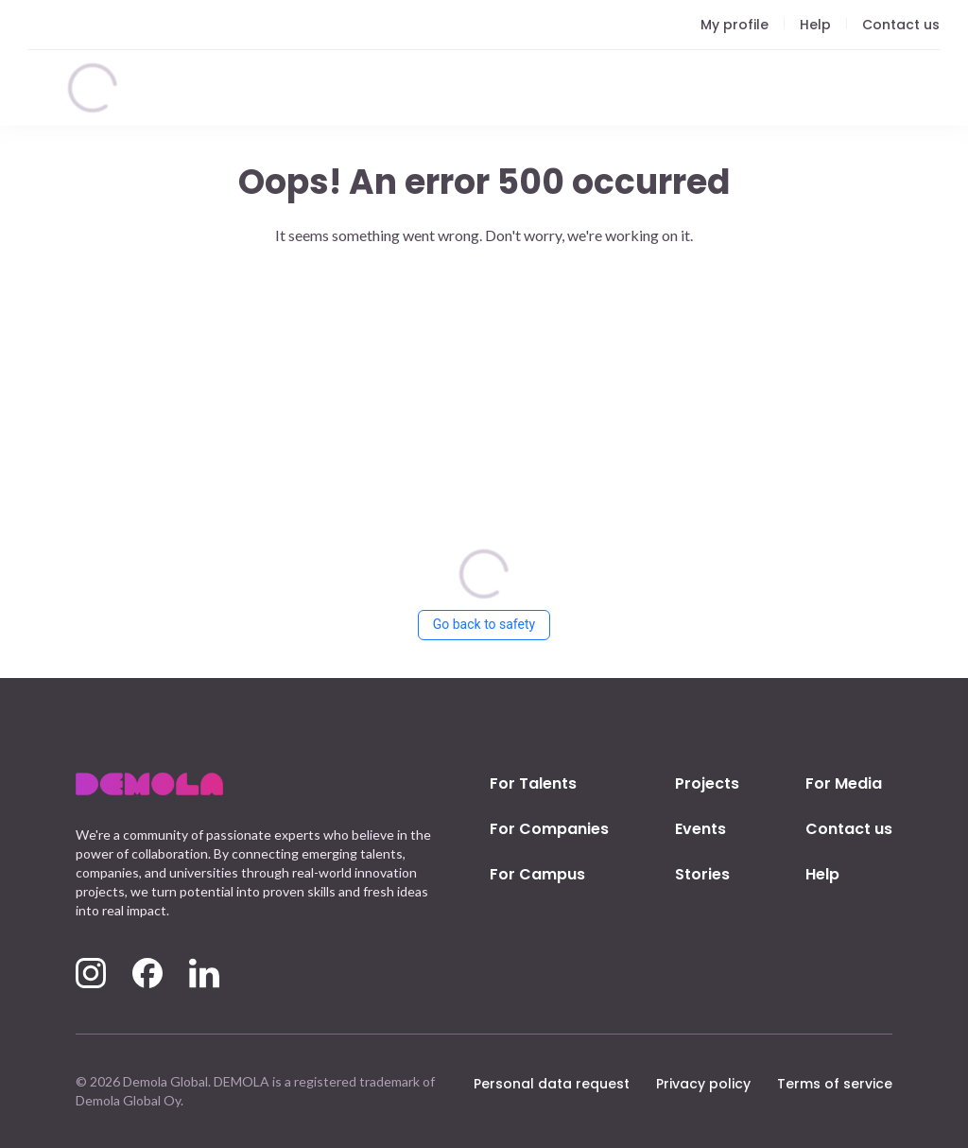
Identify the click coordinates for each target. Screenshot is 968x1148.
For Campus (537, 874)
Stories (702, 874)
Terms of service (834, 1083)
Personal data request (552, 1083)
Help (822, 874)
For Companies (549, 829)
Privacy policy (703, 1083)
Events (700, 829)
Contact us (848, 829)
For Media (843, 783)
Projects (707, 783)
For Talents (533, 783)
